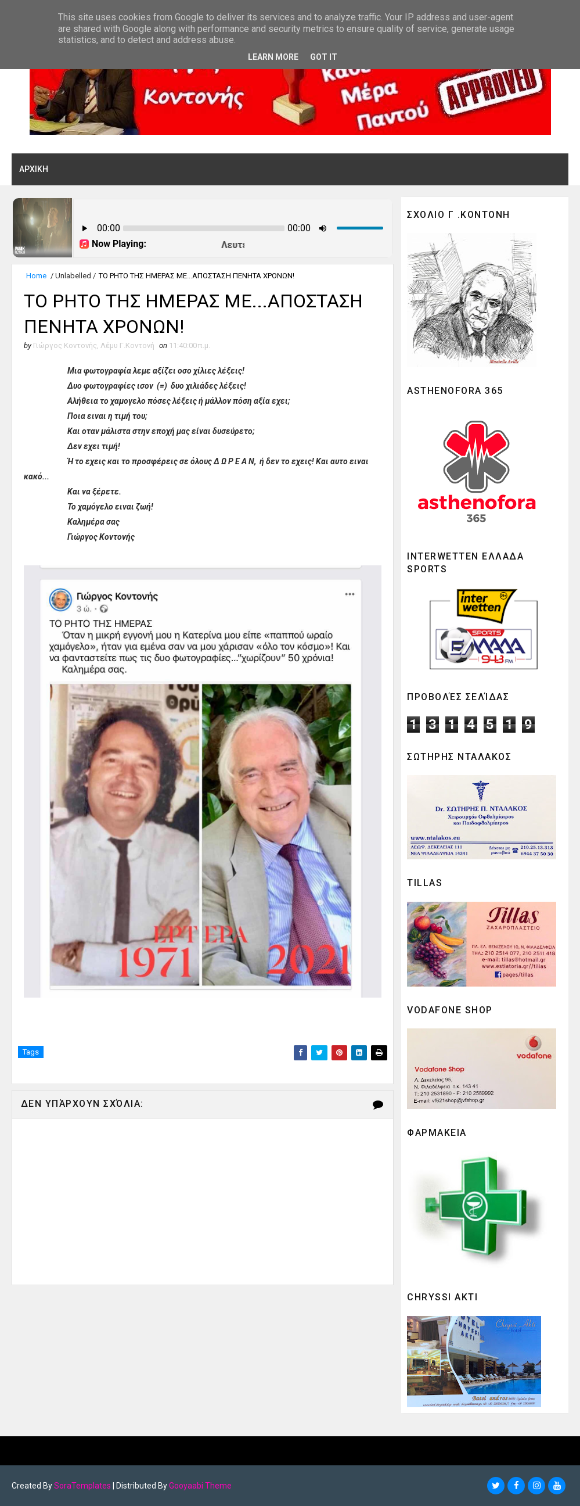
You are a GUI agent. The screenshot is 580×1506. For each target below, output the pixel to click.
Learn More (273, 57)
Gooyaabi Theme (200, 1485)
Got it (323, 57)
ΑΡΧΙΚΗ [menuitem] (33, 169)
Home (36, 275)
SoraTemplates (82, 1485)
